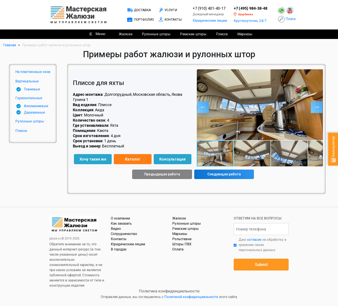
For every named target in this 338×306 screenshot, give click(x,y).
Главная (9, 45)
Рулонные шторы (156, 34)
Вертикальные (27, 81)
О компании (120, 218)
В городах (119, 249)
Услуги (170, 10)
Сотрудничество (124, 234)
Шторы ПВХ (181, 244)
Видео (116, 229)
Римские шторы (193, 34)
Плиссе (222, 34)
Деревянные (34, 112)
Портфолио (144, 20)
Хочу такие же (93, 159)
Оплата (177, 249)
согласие (254, 240)
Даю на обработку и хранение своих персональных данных (262, 245)
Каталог (132, 159)
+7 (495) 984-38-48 (250, 8)
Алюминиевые (36, 106)
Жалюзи (125, 34)
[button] (203, 107)
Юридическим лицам (210, 21)
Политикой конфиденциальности (191, 297)
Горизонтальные (28, 98)
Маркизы (244, 34)
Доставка (142, 10)
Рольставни (181, 239)
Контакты (173, 20)
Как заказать (121, 223)
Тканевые (32, 89)
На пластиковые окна (32, 72)
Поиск (291, 19)
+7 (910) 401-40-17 (209, 8)
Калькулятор (333, 149)
